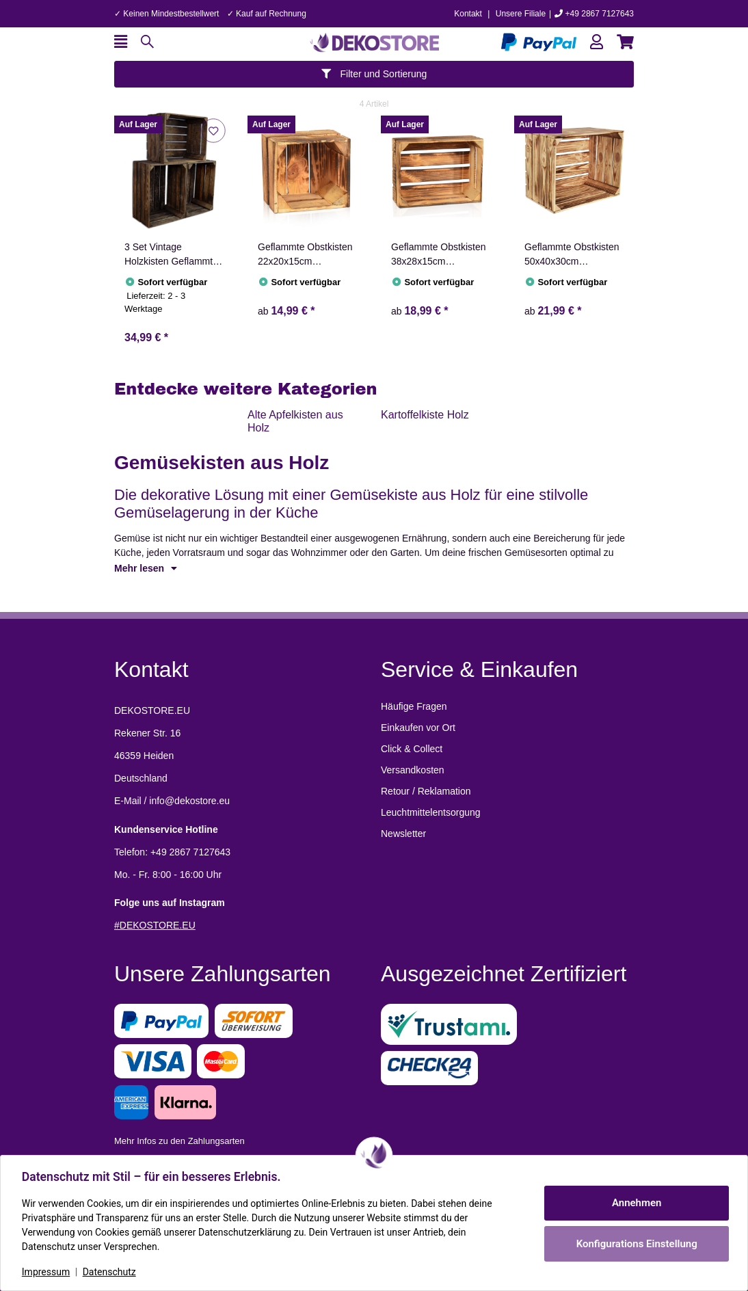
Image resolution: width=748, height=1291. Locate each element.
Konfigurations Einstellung (635, 1244)
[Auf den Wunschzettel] (213, 130)
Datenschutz (110, 1271)
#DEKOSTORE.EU (155, 925)
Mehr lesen (145, 568)
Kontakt (468, 13)
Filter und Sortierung (374, 73)
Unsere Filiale (521, 13)
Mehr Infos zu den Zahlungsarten (179, 1141)
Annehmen (636, 1203)
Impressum (46, 1271)
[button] (596, 42)
